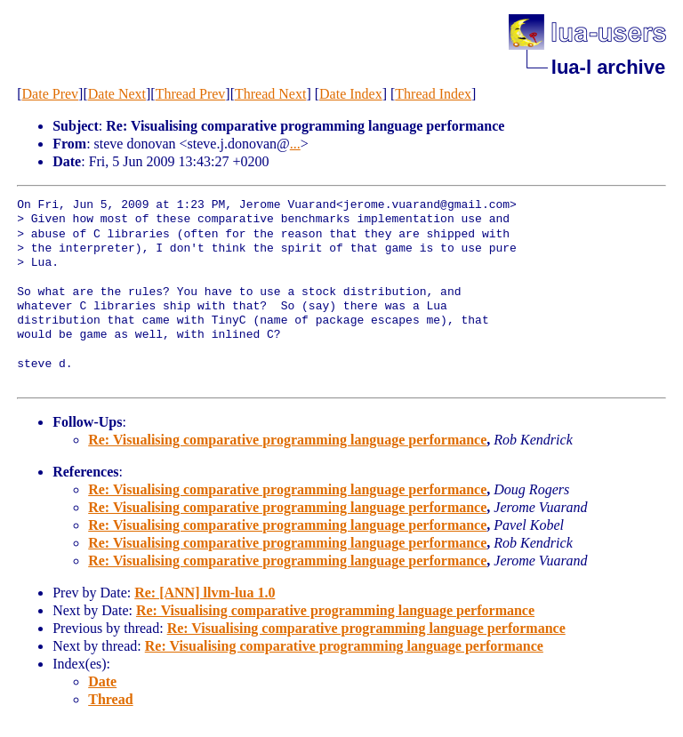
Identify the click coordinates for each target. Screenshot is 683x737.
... (295, 143)
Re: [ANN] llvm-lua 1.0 (204, 592)
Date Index (350, 93)
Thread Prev (191, 93)
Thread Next (270, 93)
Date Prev (50, 93)
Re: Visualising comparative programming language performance (287, 439)
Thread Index (433, 93)
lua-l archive (608, 67)
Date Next (117, 93)
